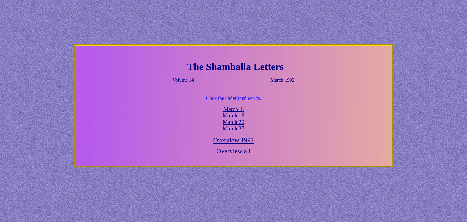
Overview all (233, 151)
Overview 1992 (233, 140)
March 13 (233, 116)
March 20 (233, 122)
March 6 (233, 109)
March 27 (233, 128)
